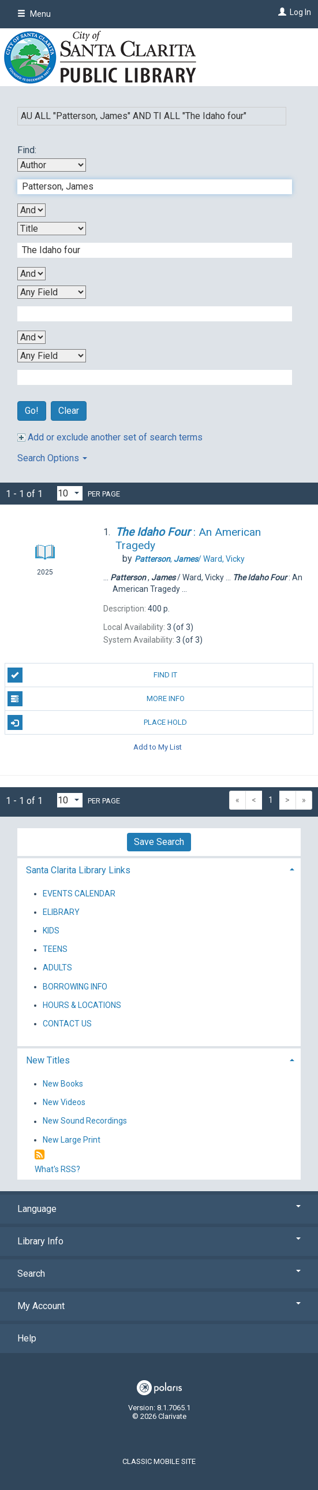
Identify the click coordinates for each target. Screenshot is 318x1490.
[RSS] (39, 1155)
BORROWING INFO (75, 986)
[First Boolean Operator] (31, 210)
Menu (34, 13)
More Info (96, 698)
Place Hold (98, 722)
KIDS (51, 930)
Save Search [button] (159, 841)
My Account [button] (159, 1305)
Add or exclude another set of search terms (110, 437)
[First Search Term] (148, 186)
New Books (63, 1083)
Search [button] (159, 1273)
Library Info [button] (159, 1241)
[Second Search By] (51, 228)
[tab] (159, 869)
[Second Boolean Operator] (31, 273)
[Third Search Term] (148, 313)
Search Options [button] (52, 458)
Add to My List (157, 746)
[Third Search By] (51, 292)
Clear (68, 410)
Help (26, 1338)
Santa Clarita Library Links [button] (78, 870)
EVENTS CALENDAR (79, 893)
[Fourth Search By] (51, 355)
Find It (93, 675)
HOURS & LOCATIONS (82, 1005)
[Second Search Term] (148, 250)
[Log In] (280, 12)
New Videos (64, 1102)
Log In (300, 12)
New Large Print (71, 1139)
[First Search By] (51, 165)
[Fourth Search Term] (148, 377)
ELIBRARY (61, 912)
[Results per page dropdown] (70, 493)
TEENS (55, 949)
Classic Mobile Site (159, 1461)
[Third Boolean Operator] (31, 337)
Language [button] (159, 1208)
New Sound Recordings (85, 1121)
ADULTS (57, 968)
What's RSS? (57, 1169)
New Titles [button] (48, 1060)
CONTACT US (67, 1023)
